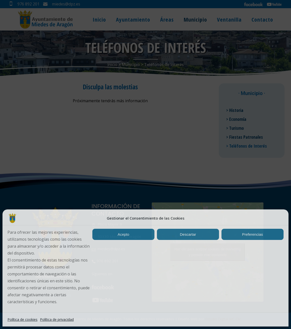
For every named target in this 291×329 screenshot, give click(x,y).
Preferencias (252, 234)
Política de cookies (22, 319)
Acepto (123, 234)
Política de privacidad (57, 319)
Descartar (188, 234)
